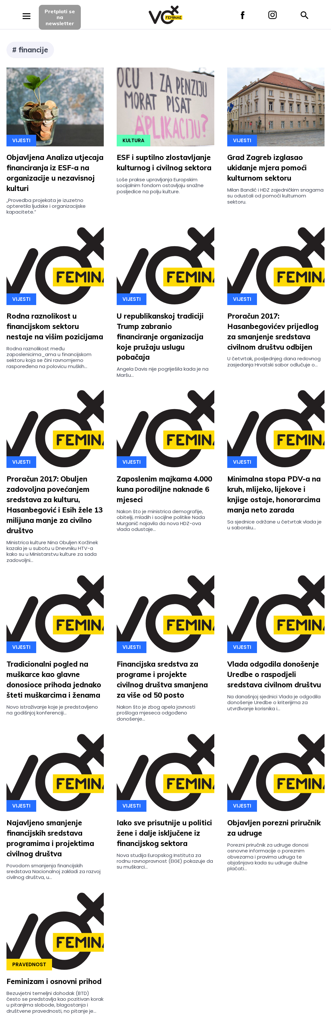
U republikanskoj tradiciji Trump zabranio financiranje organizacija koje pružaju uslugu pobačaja (160, 337)
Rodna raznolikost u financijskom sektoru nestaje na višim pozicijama (54, 326)
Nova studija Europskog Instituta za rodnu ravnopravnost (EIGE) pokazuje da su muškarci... (165, 861)
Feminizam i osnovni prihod (53, 981)
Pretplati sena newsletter (60, 17)
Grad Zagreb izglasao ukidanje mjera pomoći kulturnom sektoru (267, 168)
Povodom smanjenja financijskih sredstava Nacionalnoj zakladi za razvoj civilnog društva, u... (53, 871)
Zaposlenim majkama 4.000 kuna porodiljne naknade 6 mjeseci (164, 489)
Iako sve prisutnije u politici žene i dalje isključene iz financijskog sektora (164, 833)
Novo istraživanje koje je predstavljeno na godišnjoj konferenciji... (52, 709)
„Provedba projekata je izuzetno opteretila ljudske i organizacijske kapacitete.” (46, 206)
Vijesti (21, 140)
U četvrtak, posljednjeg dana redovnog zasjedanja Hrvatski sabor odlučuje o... (274, 361)
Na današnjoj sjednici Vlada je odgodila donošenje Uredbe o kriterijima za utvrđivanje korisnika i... (274, 702)
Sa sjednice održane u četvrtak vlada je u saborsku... (274, 524)
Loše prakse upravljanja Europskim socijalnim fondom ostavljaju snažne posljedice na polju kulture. (160, 185)
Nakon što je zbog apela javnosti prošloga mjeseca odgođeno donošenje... (156, 712)
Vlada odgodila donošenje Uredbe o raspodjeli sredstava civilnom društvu (274, 674)
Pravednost (29, 964)
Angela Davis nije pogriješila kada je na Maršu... (162, 371)
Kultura (133, 140)
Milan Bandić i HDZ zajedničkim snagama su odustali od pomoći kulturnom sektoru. (275, 195)
